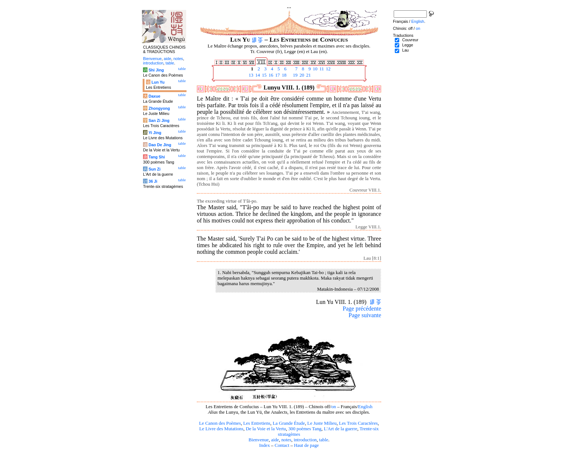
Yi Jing (155, 132)
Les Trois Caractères (358, 423)
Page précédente (362, 308)
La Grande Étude (289, 423)
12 (328, 68)
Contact (282, 445)
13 (250, 75)
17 (277, 75)
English (365, 406)
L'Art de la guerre (340, 428)
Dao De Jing (160, 145)
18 (283, 75)
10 (314, 68)
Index (264, 445)
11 (321, 68)
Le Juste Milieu (322, 423)
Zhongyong (159, 108)
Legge (407, 45)
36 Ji (153, 181)
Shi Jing (156, 70)
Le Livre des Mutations (221, 428)
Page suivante (365, 315)
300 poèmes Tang (304, 428)
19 (294, 75)
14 (257, 75)
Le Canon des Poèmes (220, 423)
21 (308, 75)
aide (275, 439)
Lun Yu (158, 82)
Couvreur (410, 40)
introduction (305, 439)
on (333, 406)
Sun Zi (155, 169)
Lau (405, 50)
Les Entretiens (257, 423)
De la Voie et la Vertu (266, 428)
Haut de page (306, 445)
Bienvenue (258, 439)
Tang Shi (157, 157)
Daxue (154, 96)
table (323, 439)
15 (264, 75)
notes (286, 439)
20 (301, 75)
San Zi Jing (159, 120)
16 (270, 75)
